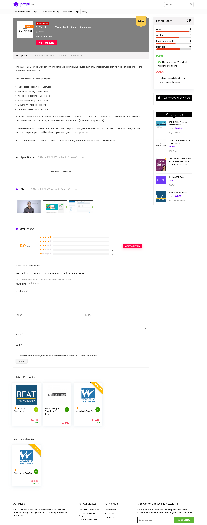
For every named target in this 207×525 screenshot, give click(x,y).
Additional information (42, 55)
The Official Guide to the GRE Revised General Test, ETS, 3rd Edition (180, 161)
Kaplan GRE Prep (177, 177)
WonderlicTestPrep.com (88, 411)
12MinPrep (173, 151)
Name (19, 334)
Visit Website (46, 43)
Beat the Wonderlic (178, 192)
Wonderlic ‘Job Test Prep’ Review (52, 411)
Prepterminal (174, 133)
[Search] (191, 4)
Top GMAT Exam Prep (89, 509)
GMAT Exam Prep (49, 11)
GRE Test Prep (71, 11)
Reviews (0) (76, 55)
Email (19, 345)
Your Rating (21, 284)
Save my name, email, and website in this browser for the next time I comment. (58, 355)
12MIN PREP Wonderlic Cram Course (180, 141)
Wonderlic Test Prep (26, 11)
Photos (62, 55)
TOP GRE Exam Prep (88, 519)
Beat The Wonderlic (177, 200)
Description (21, 55)
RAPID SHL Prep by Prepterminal (178, 123)
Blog (84, 11)
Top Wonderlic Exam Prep (88, 514)
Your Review (22, 291)
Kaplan (172, 185)
